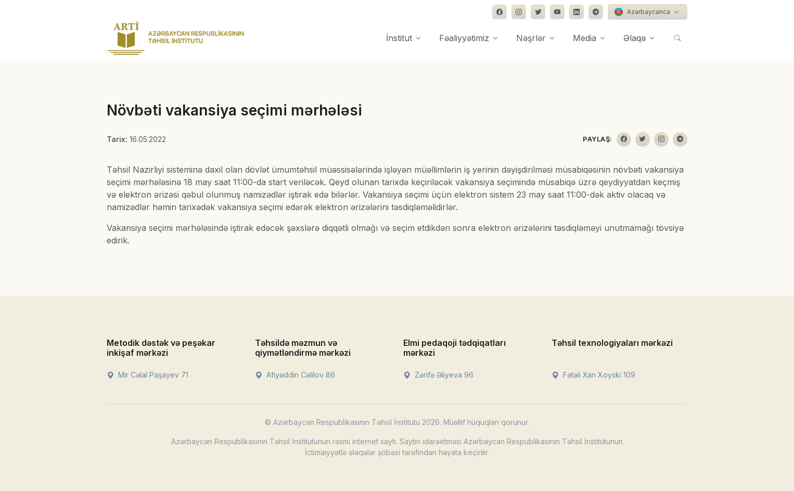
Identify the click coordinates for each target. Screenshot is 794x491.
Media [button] (584, 38)
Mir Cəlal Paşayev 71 (147, 374)
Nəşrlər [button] (531, 38)
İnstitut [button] (399, 38)
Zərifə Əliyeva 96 (438, 374)
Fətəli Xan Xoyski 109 (593, 374)
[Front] (176, 38)
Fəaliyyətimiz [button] (464, 38)
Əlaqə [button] (634, 38)
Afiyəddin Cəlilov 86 (295, 374)
